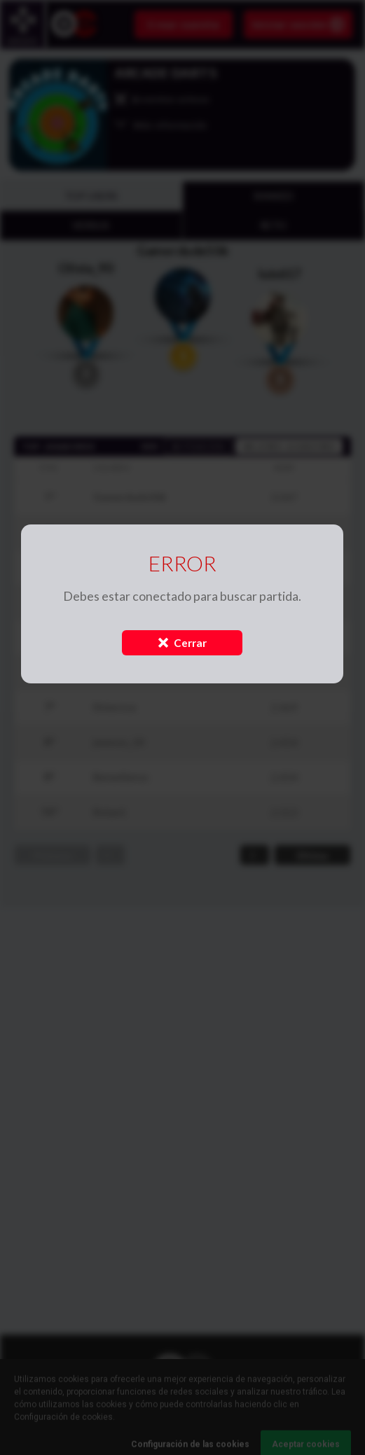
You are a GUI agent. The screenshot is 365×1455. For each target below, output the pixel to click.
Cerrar (182, 642)
